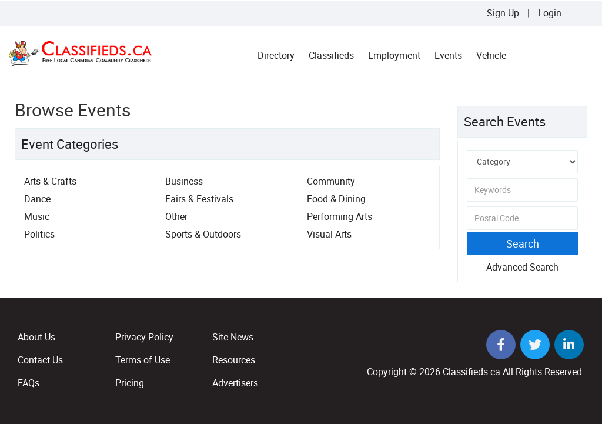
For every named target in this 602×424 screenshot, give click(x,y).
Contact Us (40, 359)
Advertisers (235, 382)
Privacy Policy (144, 336)
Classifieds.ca (471, 371)
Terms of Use (142, 359)
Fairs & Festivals (199, 198)
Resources (233, 359)
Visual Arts (329, 234)
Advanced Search (522, 267)
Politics (39, 234)
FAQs (28, 382)
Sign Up (503, 12)
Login (549, 12)
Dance (37, 198)
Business (184, 181)
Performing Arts (339, 216)
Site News (232, 336)
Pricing (129, 382)
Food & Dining (336, 198)
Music (36, 216)
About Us (36, 336)
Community (331, 181)
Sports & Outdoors (203, 234)
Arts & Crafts (50, 181)
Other (176, 216)
